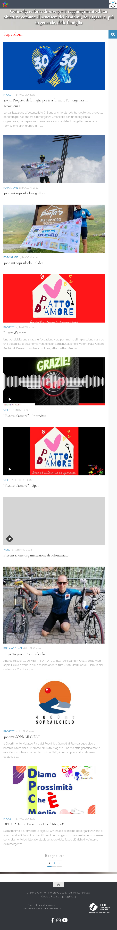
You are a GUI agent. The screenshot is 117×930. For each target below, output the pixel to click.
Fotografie (10, 187)
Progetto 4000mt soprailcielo (24, 654)
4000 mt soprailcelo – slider (23, 263)
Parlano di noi (12, 648)
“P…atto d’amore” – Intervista (24, 415)
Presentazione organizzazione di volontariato (36, 555)
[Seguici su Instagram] (58, 920)
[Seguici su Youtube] (64, 920)
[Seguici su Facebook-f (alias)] (52, 920)
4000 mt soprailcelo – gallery (24, 193)
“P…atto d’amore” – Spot (21, 485)
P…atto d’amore (14, 333)
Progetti (9, 94)
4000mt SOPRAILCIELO (21, 737)
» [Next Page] (59, 863)
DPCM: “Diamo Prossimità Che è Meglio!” (33, 824)
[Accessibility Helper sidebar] (113, 4)
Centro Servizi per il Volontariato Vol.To (42, 908)
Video (7, 410)
